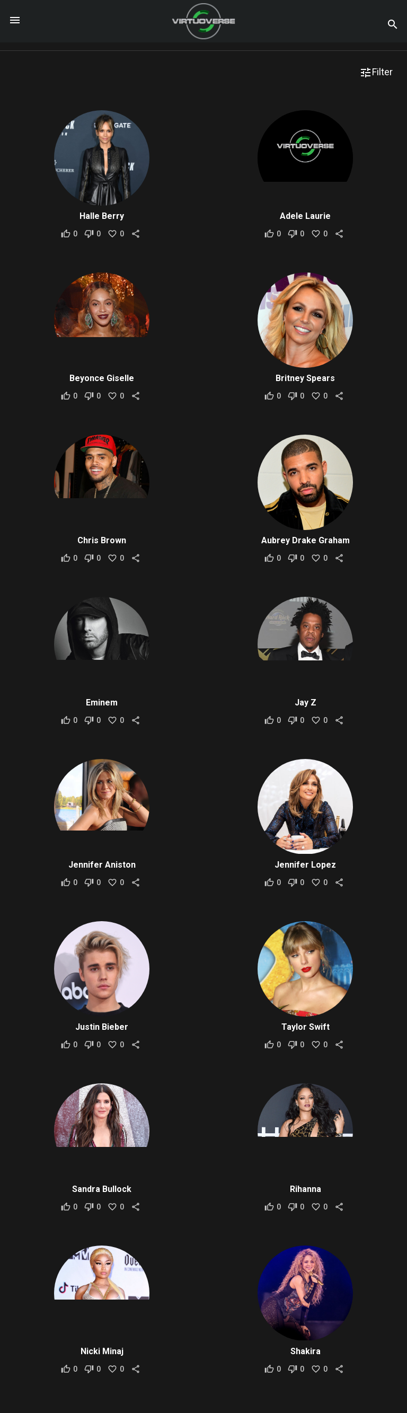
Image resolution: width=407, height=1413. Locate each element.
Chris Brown (101, 540)
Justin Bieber (101, 1027)
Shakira (305, 1351)
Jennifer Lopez (305, 865)
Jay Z (305, 702)
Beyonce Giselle (101, 378)
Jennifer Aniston (102, 865)
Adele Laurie (305, 216)
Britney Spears (305, 378)
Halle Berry (101, 216)
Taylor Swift (305, 1027)
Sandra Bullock (101, 1189)
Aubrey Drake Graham (305, 540)
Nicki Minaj (102, 1351)
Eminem (102, 702)
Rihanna (305, 1189)
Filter (376, 72)
